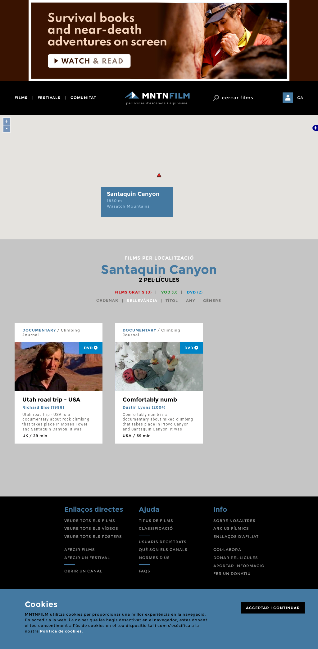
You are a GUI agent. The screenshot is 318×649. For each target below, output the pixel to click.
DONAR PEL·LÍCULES (235, 557)
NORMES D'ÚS (154, 557)
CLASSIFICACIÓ (156, 528)
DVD (195, 292)
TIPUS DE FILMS (156, 520)
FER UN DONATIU (232, 573)
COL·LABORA (227, 549)
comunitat (83, 97)
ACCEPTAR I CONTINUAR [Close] (273, 607)
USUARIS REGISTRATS (163, 541)
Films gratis (133, 292)
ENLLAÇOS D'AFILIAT (236, 536)
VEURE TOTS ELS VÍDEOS (91, 528)
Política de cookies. (61, 631)
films (21, 97)
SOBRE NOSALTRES (234, 520)
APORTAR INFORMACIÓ (239, 565)
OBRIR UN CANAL (83, 571)
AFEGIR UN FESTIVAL (87, 557)
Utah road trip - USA (51, 399)
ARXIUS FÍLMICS (231, 528)
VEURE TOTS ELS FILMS (89, 520)
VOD (169, 292)
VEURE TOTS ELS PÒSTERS (93, 536)
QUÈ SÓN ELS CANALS (163, 549)
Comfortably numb (150, 399)
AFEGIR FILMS (79, 549)
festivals (49, 97)
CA (300, 97)
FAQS (144, 571)
